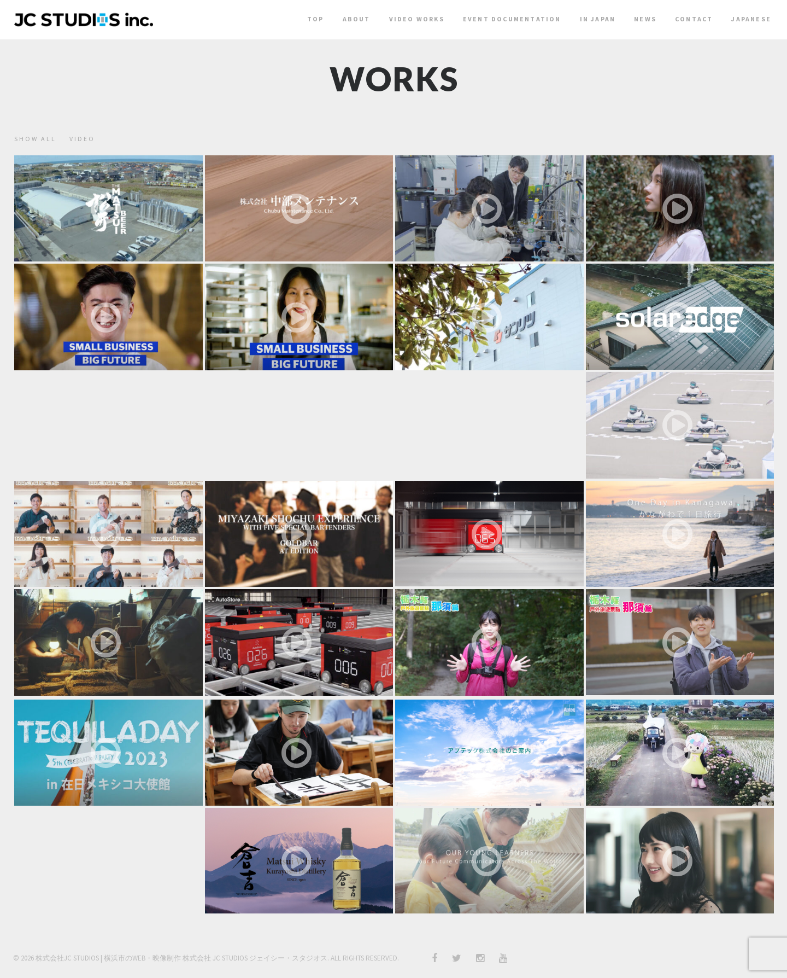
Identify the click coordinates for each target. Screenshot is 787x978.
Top (315, 19)
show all (35, 139)
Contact (694, 19)
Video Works (416, 19)
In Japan (598, 19)
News (645, 19)
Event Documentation (512, 19)
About (357, 19)
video (82, 139)
